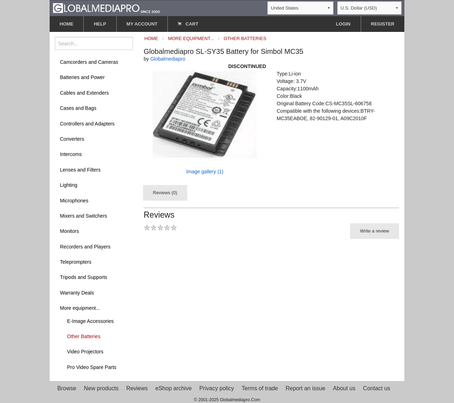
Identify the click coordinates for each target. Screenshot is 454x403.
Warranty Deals (77, 293)
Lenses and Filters (80, 170)
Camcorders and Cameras (89, 62)
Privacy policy (216, 388)
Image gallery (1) (204, 171)
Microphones (74, 200)
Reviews (137, 388)
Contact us (376, 388)
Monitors (69, 231)
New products (101, 388)
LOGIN (343, 24)
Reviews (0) (165, 192)
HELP (100, 24)
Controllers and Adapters (87, 124)
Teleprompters (76, 262)
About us (344, 388)
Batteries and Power (82, 77)
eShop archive (173, 388)
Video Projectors (85, 351)
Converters (72, 139)
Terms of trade (260, 388)
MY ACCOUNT (142, 24)
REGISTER (382, 24)
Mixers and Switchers (83, 216)
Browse (66, 388)
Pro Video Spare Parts (91, 367)
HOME (66, 24)
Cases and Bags (78, 108)
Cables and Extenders (84, 93)
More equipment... (80, 308)
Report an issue (305, 388)
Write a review (374, 231)
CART (188, 24)
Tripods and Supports (83, 277)
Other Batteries (83, 336)
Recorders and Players (85, 247)
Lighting (68, 185)
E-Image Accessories (90, 321)
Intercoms (71, 154)
